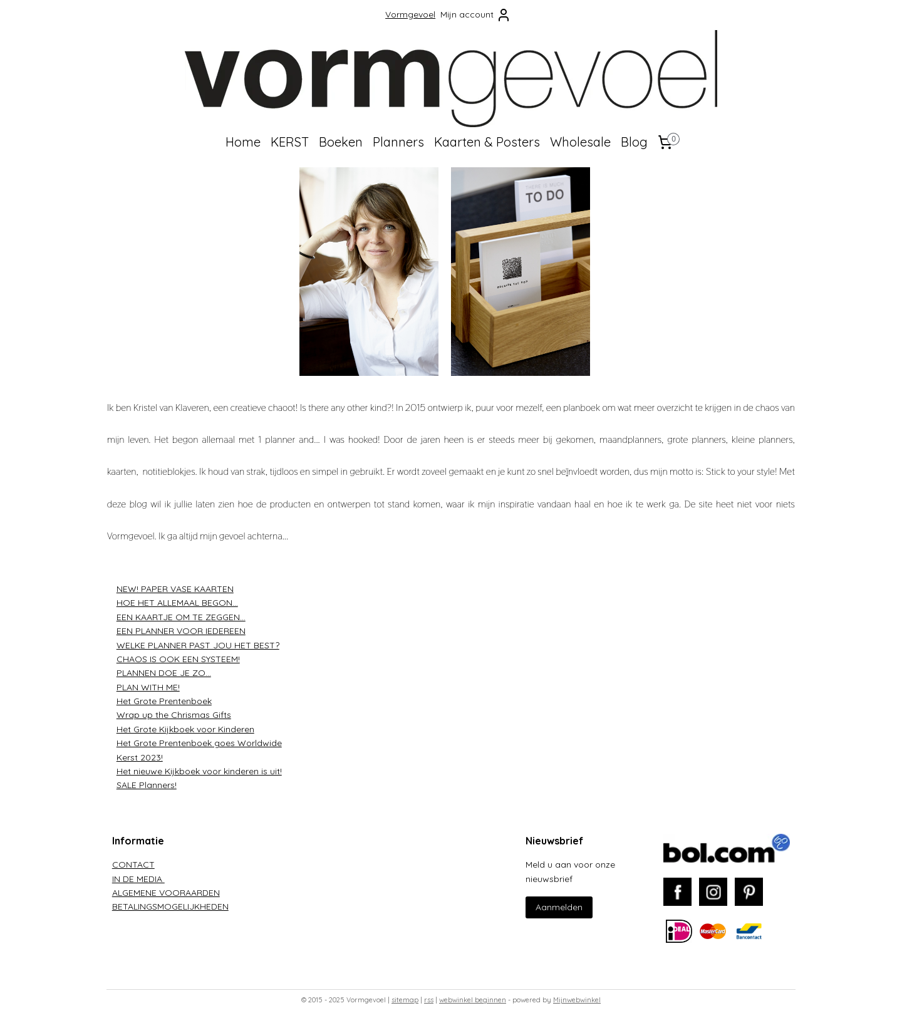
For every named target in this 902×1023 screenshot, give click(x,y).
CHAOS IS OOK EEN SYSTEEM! (178, 659)
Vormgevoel (410, 14)
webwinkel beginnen (472, 999)
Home (243, 142)
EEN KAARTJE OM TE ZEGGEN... (181, 617)
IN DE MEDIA (138, 879)
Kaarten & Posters (487, 142)
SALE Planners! (147, 785)
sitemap (404, 999)
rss (428, 999)
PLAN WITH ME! (148, 687)
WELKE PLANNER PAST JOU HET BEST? (198, 644)
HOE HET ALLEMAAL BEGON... (177, 602)
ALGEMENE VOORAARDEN (166, 892)
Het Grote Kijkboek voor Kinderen (185, 729)
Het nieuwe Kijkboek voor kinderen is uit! (199, 771)
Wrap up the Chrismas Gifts (174, 714)
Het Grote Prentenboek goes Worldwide (199, 743)
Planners (398, 142)
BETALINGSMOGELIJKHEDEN (170, 906)
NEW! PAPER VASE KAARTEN (175, 589)
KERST (290, 142)
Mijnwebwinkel (577, 999)
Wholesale (580, 142)
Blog (634, 142)
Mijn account (475, 15)
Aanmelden (559, 907)
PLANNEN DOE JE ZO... (164, 672)
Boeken (341, 142)
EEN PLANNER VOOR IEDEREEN (181, 630)
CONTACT (133, 864)
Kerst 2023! (140, 757)
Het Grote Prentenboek (164, 701)
